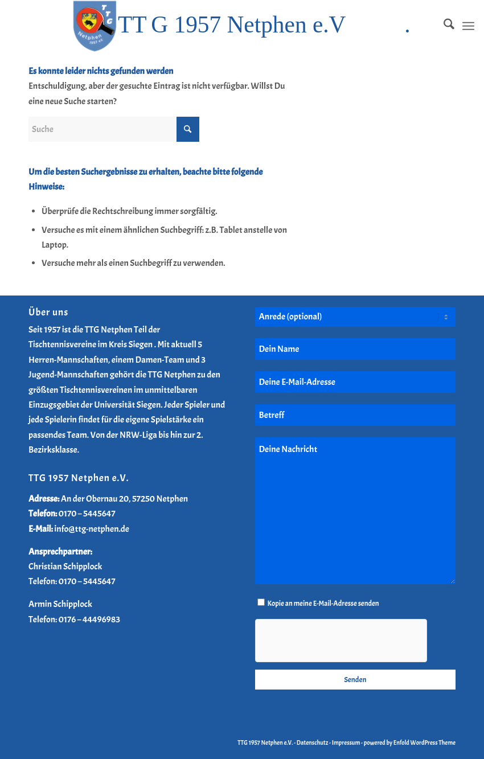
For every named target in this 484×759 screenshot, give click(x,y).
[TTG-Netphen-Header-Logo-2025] (242, 26)
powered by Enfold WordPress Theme (410, 742)
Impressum (346, 742)
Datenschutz (312, 742)
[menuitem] (443, 26)
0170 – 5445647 (87, 513)
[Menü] (468, 26)
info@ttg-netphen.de (91, 529)
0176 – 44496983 (89, 619)
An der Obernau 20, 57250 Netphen (124, 498)
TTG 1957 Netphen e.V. (265, 742)
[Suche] (443, 26)
